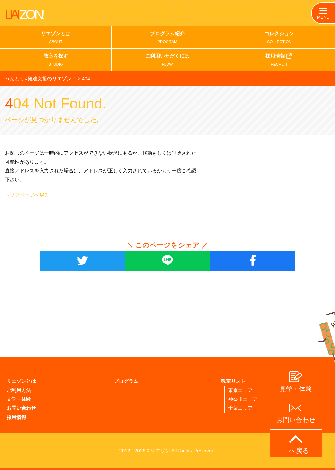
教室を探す (56, 61)
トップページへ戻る (27, 195)
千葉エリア (240, 408)
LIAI (24, 14)
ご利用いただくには (167, 61)
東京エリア (240, 391)
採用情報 (279, 61)
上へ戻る (296, 444)
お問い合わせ (21, 408)
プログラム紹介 (167, 38)
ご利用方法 (19, 391)
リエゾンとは (56, 38)
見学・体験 (19, 399)
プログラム (126, 382)
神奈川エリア (242, 399)
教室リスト (233, 382)
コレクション (279, 38)
